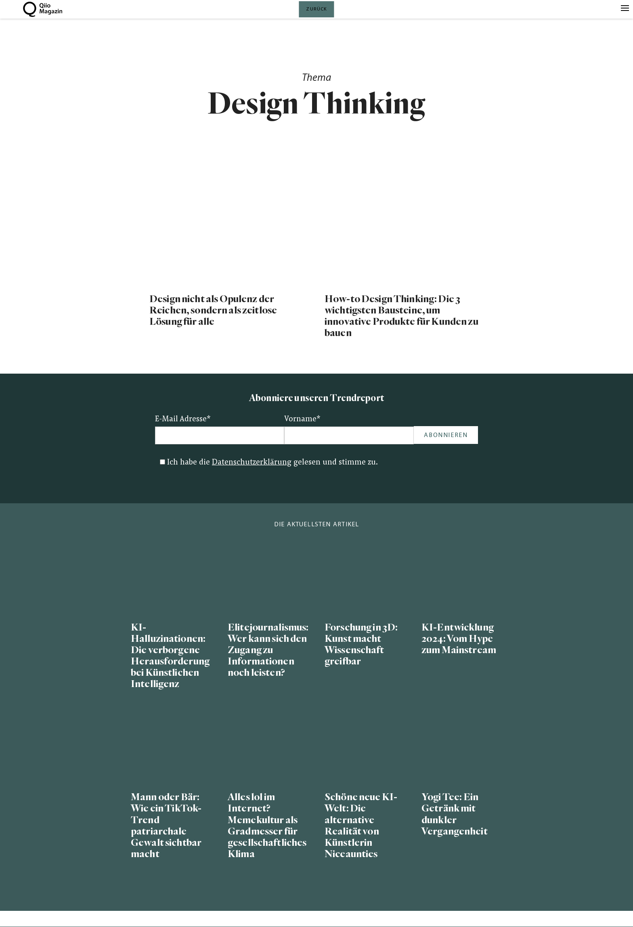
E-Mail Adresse (183, 419)
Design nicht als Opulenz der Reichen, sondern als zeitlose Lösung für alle (213, 310)
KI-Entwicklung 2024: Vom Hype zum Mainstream (458, 638)
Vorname (302, 419)
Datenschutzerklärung (251, 463)
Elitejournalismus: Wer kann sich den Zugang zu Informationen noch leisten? (268, 650)
